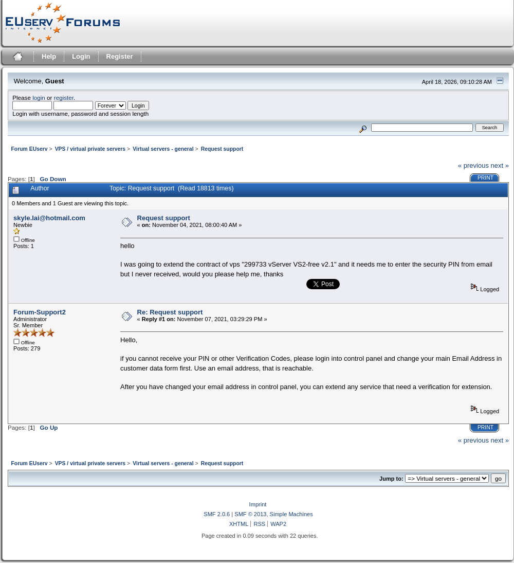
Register (119, 56)
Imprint (258, 504)
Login (81, 56)
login (38, 97)
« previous (473, 165)
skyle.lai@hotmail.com (49, 218)
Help (49, 56)
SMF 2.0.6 (217, 514)
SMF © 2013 (250, 514)
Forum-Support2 (39, 312)
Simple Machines (291, 514)
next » (500, 165)
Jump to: (391, 479)
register (64, 97)
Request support (163, 218)
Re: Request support (170, 312)
